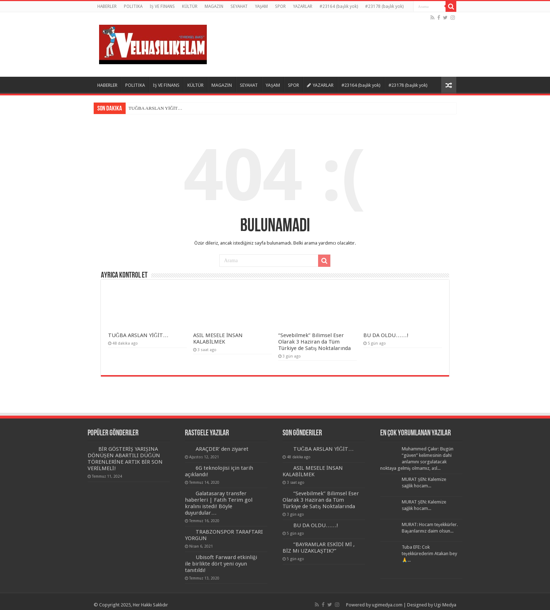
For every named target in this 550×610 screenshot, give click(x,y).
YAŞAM (261, 6)
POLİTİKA (133, 6)
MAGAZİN (214, 6)
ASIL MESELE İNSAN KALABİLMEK (218, 338)
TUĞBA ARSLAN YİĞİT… (155, 108)
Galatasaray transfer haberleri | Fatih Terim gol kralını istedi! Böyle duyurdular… (218, 503)
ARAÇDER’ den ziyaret (222, 449)
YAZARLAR (302, 6)
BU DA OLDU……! (385, 335)
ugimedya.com (387, 604)
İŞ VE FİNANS (162, 6)
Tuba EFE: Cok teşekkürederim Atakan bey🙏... (429, 553)
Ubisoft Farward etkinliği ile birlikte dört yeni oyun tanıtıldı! (221, 563)
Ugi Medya (445, 604)
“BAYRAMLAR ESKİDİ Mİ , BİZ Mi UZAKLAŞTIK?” (319, 547)
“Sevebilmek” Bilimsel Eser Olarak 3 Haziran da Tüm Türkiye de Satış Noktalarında (314, 341)
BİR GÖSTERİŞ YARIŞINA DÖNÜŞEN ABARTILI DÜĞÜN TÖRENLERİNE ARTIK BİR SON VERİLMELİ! (125, 459)
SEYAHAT (239, 6)
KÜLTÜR (189, 6)
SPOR (280, 6)
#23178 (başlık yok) (384, 6)
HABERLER (107, 6)
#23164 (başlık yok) (339, 6)
